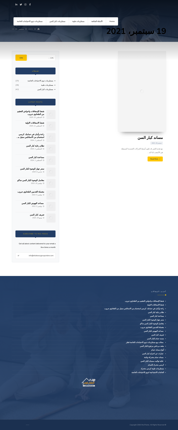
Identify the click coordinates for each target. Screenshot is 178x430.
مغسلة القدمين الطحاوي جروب (30, 191)
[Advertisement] (89, 42)
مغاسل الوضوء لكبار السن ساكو (30, 180)
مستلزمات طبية (47, 85)
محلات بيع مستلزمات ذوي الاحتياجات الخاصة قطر (145, 342)
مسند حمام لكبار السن (155, 338)
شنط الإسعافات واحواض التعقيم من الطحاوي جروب (30, 113)
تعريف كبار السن (37, 214)
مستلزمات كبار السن (45, 89)
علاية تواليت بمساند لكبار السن (152, 361)
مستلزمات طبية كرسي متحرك (152, 368)
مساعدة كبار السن (36, 157)
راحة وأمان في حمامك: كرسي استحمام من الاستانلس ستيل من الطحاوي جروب (30, 137)
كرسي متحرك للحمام (156, 365)
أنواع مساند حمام (157, 350)
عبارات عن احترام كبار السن (153, 353)
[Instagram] (25, 4)
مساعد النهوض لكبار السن (33, 203)
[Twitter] (21, 4)
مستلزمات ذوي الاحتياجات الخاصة (40, 81)
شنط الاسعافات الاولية (34, 122)
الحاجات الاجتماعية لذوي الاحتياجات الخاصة (148, 372)
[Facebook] (30, 4)
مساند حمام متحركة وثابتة (154, 357)
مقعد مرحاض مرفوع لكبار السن (152, 346)
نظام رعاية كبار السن (35, 145)
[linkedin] (16, 4)
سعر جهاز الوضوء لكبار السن (32, 168)
